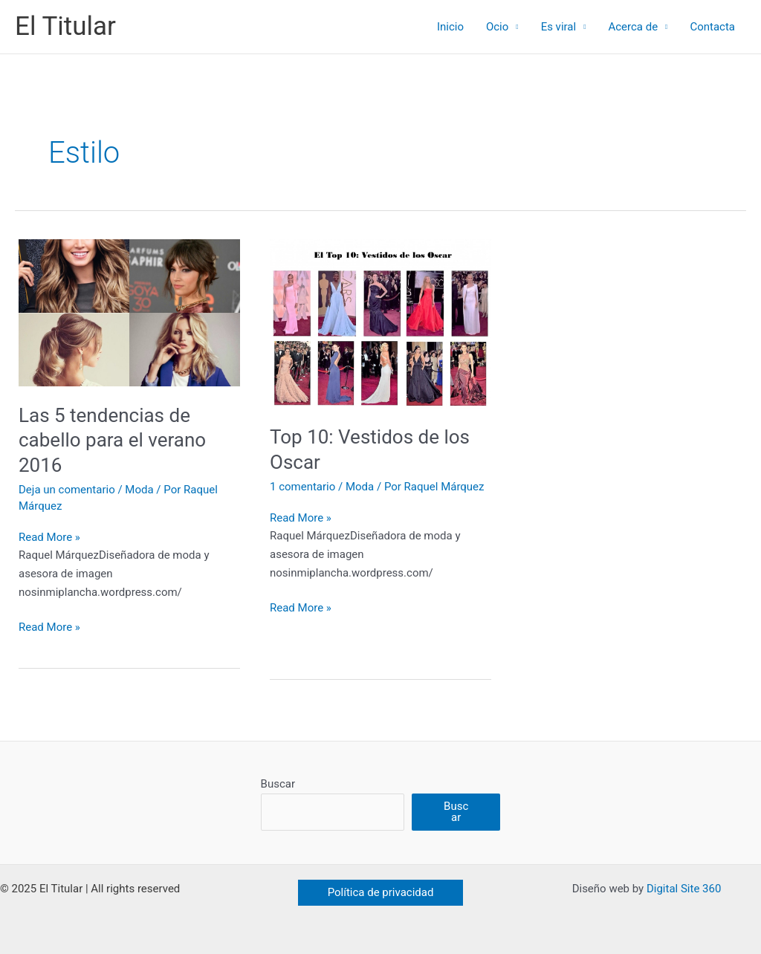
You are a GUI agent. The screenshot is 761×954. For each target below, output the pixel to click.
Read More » (49, 537)
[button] (381, 893)
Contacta (712, 26)
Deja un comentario (67, 489)
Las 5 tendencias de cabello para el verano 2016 (112, 440)
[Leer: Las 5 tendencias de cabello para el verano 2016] (129, 312)
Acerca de (633, 26)
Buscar (278, 784)
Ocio (497, 26)
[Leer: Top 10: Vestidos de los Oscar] (380, 323)
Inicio (450, 26)
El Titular (65, 26)
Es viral (559, 26)
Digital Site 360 (684, 888)
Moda (139, 489)
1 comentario (302, 486)
